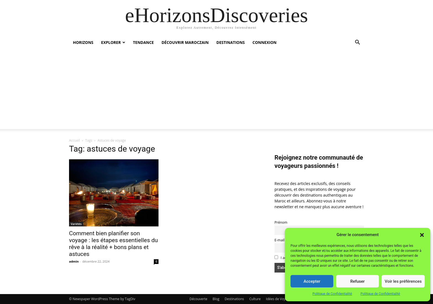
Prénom (280, 222)
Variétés (76, 224)
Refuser (357, 281)
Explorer (111, 42)
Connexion (264, 42)
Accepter (311, 281)
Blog (216, 299)
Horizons (83, 42)
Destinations (230, 42)
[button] (422, 235)
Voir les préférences (403, 281)
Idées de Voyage (278, 299)
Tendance (143, 42)
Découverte (198, 299)
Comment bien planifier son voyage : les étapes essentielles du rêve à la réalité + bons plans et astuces (113, 243)
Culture (255, 299)
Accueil (74, 140)
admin (74, 261)
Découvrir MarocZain (185, 42)
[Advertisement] (216, 90)
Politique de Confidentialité (332, 294)
